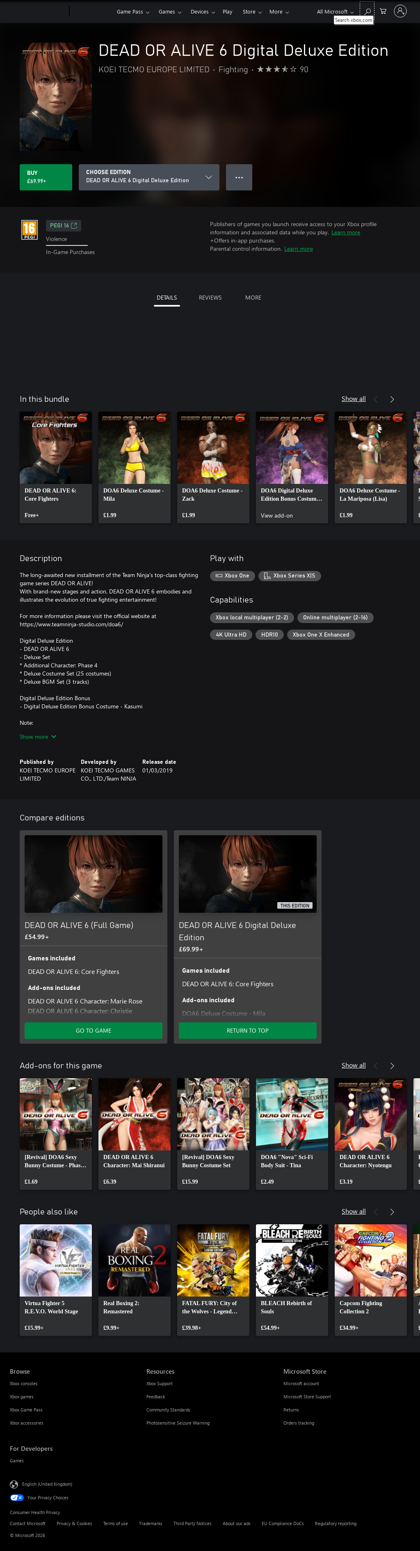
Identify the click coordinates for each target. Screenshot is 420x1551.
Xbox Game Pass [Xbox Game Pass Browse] (26, 1409)
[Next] (392, 399)
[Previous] (376, 399)
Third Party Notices (192, 1523)
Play (227, 11)
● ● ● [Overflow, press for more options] (239, 177)
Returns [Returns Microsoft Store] (291, 1409)
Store (249, 11)
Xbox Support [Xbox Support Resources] (159, 1383)
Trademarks (150, 1523)
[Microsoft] (38, 11)
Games (167, 11)
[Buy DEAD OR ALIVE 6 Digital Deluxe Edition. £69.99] (46, 177)
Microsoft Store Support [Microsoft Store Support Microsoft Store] (307, 1396)
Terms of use (115, 1523)
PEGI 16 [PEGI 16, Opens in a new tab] (63, 225)
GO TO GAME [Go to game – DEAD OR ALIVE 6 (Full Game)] (93, 1030)
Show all (354, 398)
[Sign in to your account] (400, 11)
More (276, 11)
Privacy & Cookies (74, 1523)
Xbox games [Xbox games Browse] (22, 1396)
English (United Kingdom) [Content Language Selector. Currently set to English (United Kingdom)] (47, 1483)
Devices (200, 11)
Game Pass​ (130, 11)
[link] (56, 467)
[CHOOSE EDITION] (149, 177)
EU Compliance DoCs (283, 1523)
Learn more (345, 232)
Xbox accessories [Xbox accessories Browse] (26, 1422)
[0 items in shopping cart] (383, 10)
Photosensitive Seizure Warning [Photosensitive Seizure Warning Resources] (178, 1422)
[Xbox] (92, 11)
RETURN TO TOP (248, 1030)
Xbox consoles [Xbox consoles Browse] (24, 1383)
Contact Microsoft (28, 1523)
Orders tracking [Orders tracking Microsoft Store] (298, 1422)
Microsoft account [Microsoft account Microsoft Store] (301, 1383)
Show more (38, 736)
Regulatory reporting (335, 1523)
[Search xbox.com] (367, 10)
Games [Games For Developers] (17, 1460)
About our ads (237, 1523)
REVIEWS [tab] (210, 297)
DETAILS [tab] (167, 297)
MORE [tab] (253, 297)
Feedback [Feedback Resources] (155, 1396)
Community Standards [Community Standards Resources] (168, 1409)
